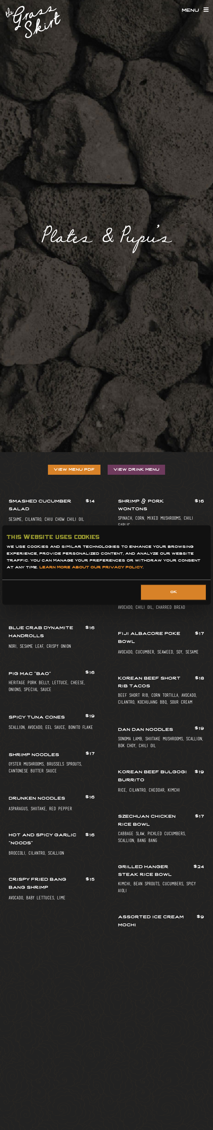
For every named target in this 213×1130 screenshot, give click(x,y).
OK (173, 592)
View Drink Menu (136, 469)
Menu (195, 11)
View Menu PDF (74, 469)
